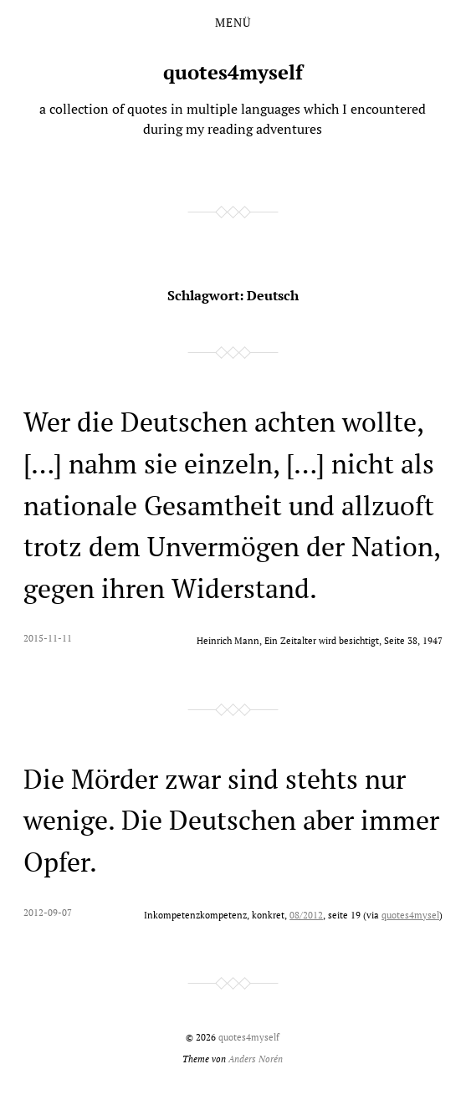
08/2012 (306, 914)
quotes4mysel (410, 914)
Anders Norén (255, 1058)
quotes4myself (233, 72)
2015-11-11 (47, 638)
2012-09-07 (47, 912)
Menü (233, 22)
